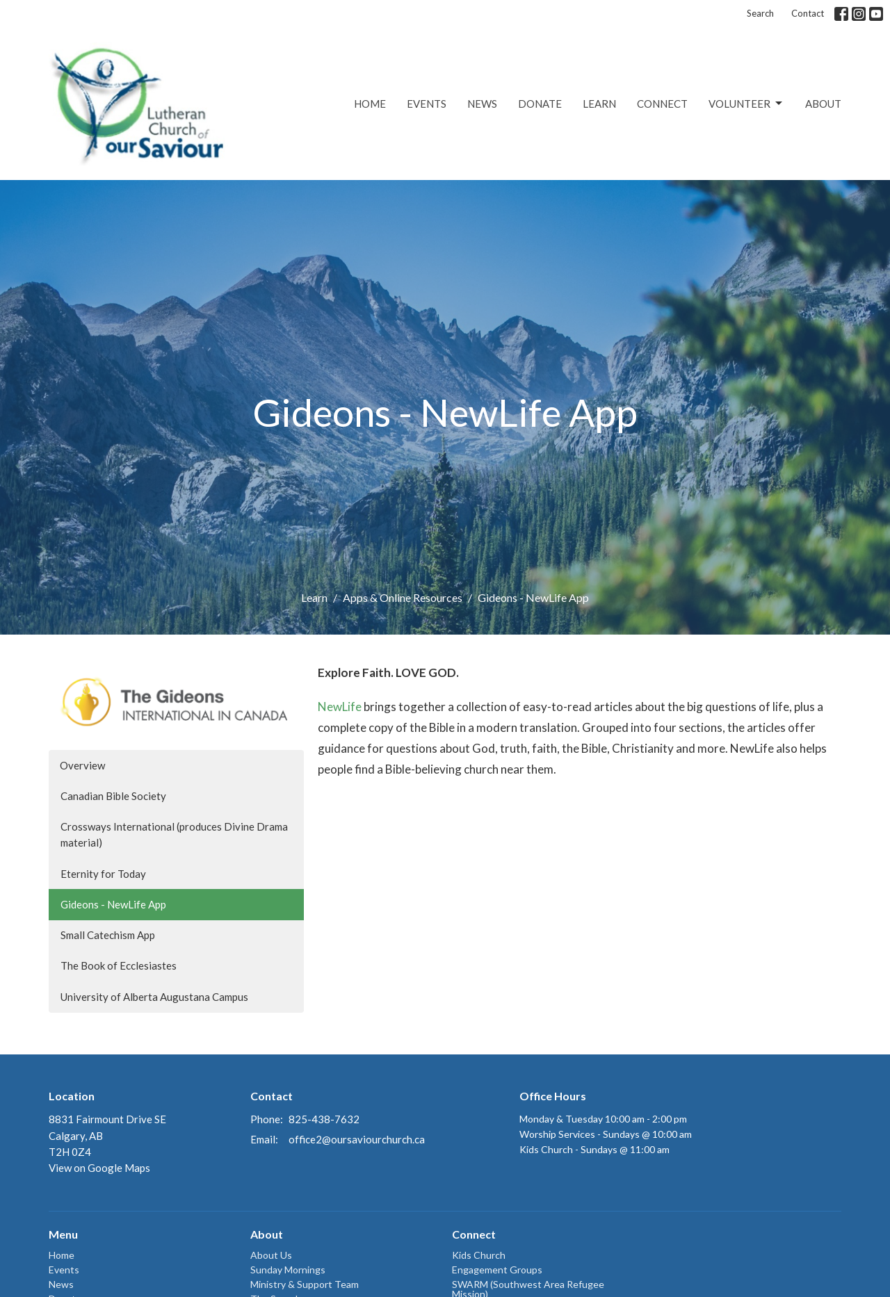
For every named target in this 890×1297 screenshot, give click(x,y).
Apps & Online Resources (402, 597)
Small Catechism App (107, 935)
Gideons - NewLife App (113, 904)
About (823, 103)
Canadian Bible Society (113, 796)
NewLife (340, 706)
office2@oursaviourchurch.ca (357, 1139)
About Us (271, 1255)
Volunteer (746, 104)
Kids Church (478, 1255)
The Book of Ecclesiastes (118, 965)
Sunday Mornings (287, 1269)
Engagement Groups (497, 1269)
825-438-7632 (324, 1119)
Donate (540, 103)
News (482, 103)
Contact (807, 13)
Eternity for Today (103, 873)
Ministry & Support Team (304, 1284)
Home (370, 103)
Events (426, 103)
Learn (599, 103)
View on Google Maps (99, 1167)
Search (760, 13)
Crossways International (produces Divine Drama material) (174, 834)
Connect (662, 103)
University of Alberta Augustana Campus (154, 996)
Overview (82, 765)
